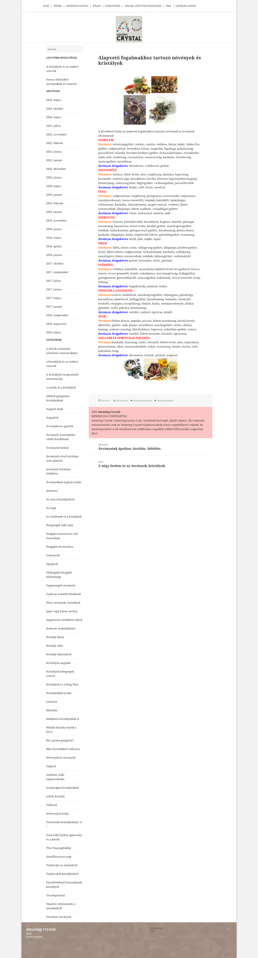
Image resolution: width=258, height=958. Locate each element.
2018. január (54, 255)
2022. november (56, 134)
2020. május (53, 186)
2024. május (53, 117)
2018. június (54, 229)
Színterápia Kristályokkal (62, 787)
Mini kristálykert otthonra (63, 749)
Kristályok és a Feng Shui (62, 684)
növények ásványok (165, 401)
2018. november (56, 220)
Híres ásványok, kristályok (63, 602)
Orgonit (51, 766)
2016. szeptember (57, 315)
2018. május (53, 237)
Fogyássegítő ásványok (60, 585)
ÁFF (152, 931)
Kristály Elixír (55, 637)
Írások (58, 6)
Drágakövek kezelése (59, 546)
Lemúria (51, 701)
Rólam (97, 6)
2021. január (54, 160)
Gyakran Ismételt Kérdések (63, 594)
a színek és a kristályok (61, 387)
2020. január (54, 194)
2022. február (54, 143)
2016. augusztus (56, 323)
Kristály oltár (54, 645)
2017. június (54, 289)
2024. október (54, 108)
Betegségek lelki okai (59, 525)
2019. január (54, 212)
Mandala (51, 710)
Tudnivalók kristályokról (62, 874)
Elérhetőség (113, 6)
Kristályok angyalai (58, 663)
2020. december (56, 169)
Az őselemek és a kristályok (64, 516)
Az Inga (51, 508)
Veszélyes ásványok (58, 917)
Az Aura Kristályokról (60, 499)
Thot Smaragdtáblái (58, 848)
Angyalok (52, 417)
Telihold (51, 805)
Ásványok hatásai (57, 447)
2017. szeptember (57, 272)
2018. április (54, 246)
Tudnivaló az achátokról (62, 865)
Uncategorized (55, 895)
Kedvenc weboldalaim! (61, 628)
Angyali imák (54, 409)
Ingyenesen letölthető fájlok (64, 620)
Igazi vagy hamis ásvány (61, 611)
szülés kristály (55, 796)
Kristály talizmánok (58, 654)
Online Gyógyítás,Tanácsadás (143, 6)
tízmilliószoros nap (58, 856)
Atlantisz (52, 490)
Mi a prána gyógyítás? (60, 740)
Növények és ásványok (142, 401)
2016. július (53, 332)
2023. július (53, 126)
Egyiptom (52, 564)
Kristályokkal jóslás (58, 693)
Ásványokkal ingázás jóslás (63, 482)
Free (168, 6)
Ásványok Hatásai (77, 6)
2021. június (54, 151)
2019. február (54, 203)
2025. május (53, 100)
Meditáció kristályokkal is (62, 719)
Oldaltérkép (156, 928)
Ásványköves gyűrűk (59, 426)
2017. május (53, 298)
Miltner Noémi (122, 401)
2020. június (54, 177)
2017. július (53, 280)
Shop (46, 6)
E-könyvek (53, 555)
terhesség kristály (57, 813)
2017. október (54, 263)
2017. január (54, 306)
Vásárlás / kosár (185, 6)
